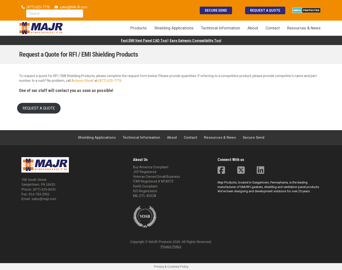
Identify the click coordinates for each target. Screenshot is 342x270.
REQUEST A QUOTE (39, 108)
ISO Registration (145, 191)
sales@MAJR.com (73, 7)
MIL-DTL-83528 (144, 196)
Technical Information (220, 28)
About (252, 28)
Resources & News (304, 28)
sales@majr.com (44, 199)
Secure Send (253, 137)
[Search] (54, 13)
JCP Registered (144, 172)
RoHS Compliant (145, 186)
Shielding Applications (174, 28)
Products (138, 28)
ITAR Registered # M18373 (153, 181)
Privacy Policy (171, 246)
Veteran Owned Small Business (156, 176)
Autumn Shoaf (82, 80)
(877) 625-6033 (44, 189)
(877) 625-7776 (38, 7)
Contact (273, 28)
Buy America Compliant (150, 167)
